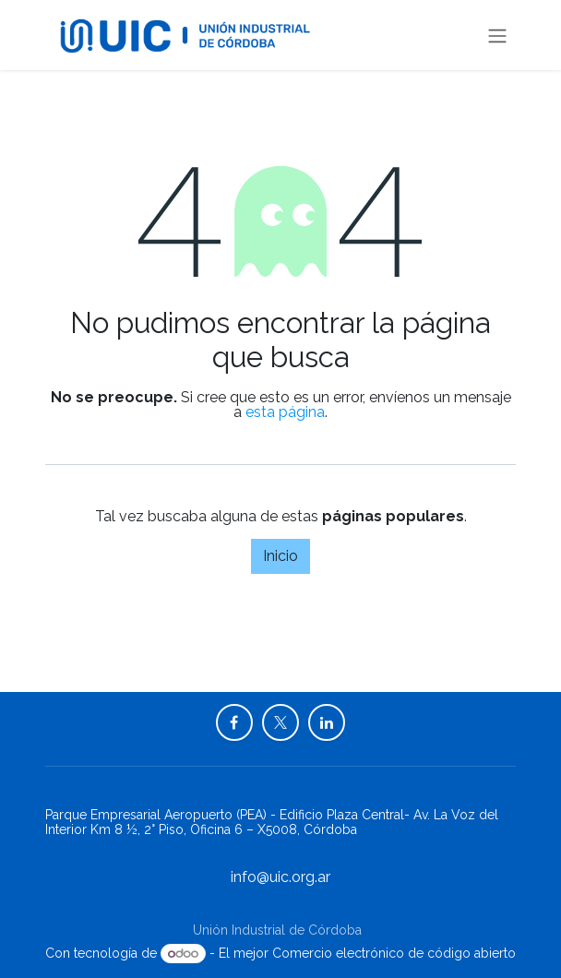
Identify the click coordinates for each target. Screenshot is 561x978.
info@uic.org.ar (280, 877)
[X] (280, 722)
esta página (285, 412)
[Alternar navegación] (497, 35)
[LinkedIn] (326, 722)
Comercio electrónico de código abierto (394, 953)
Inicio (280, 556)
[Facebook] (234, 722)
